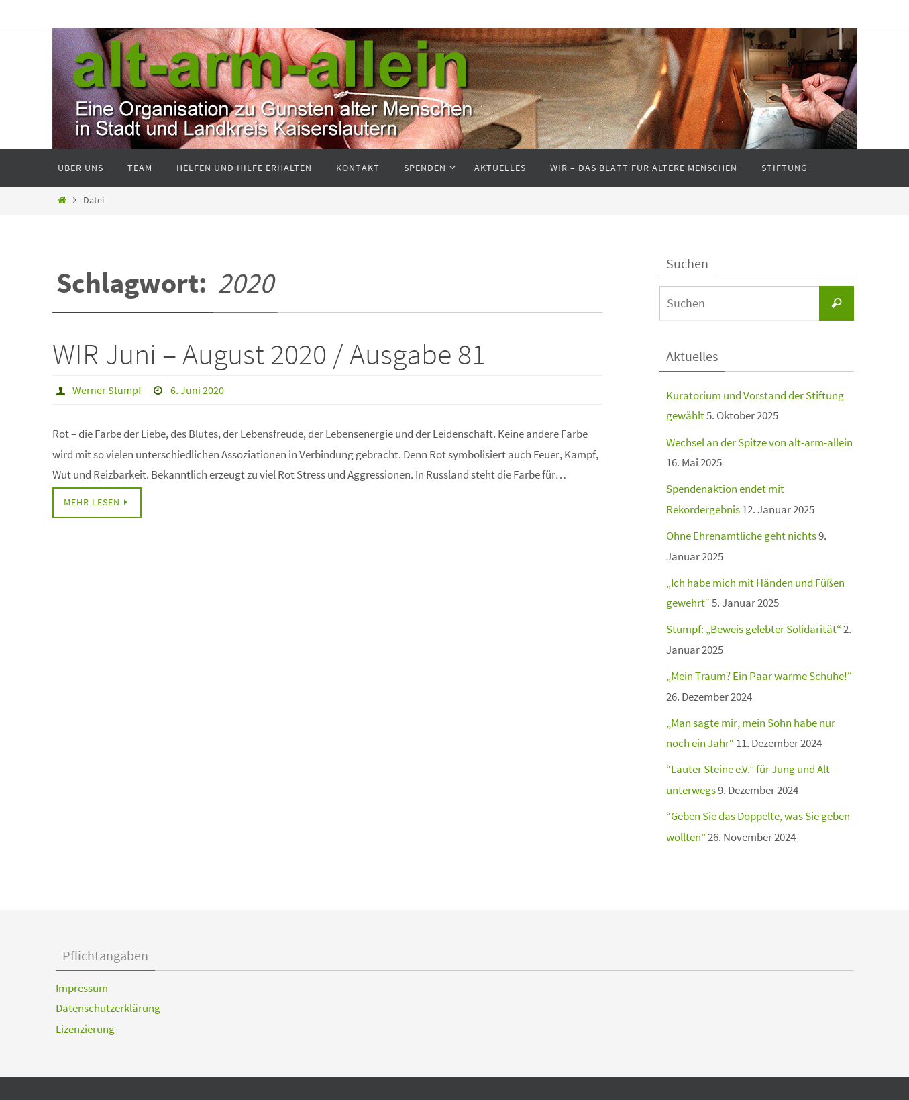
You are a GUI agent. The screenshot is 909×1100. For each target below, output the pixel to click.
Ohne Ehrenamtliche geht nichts (741, 535)
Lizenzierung (85, 1028)
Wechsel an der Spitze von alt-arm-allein (759, 442)
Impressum (82, 988)
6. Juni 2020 (197, 390)
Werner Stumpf (107, 390)
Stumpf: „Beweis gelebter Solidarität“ (753, 628)
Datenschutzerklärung (108, 1008)
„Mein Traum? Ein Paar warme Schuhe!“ (759, 675)
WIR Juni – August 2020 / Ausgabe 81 (269, 354)
